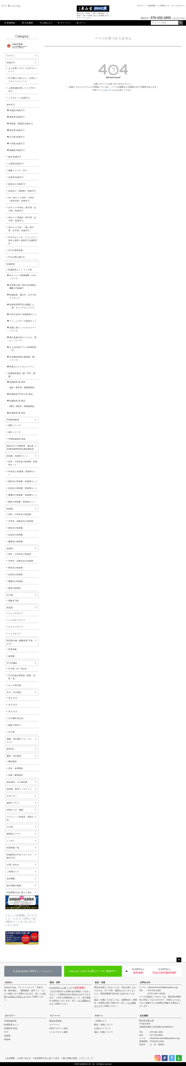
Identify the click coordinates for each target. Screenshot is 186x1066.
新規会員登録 (55, 1021)
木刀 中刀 (12, 705)
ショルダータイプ (16, 620)
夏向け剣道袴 (14, 588)
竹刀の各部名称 (15, 250)
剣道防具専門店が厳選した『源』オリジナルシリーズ (21, 306)
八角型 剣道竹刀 (15, 163)
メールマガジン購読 (58, 1032)
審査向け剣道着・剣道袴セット (22, 495)
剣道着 (10, 508)
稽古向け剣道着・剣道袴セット (22, 481)
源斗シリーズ (14, 432)
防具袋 (10, 607)
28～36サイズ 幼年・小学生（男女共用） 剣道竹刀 (21, 199)
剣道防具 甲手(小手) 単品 (21, 394)
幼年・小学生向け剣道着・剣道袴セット (22, 463)
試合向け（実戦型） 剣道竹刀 (22, 191)
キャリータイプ (15, 627)
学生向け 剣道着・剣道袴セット (22, 473)
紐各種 (11, 656)
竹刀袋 (10, 595)
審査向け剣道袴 (15, 581)
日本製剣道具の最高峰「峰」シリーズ (22, 358)
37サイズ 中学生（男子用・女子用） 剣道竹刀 (22, 209)
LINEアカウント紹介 (58, 1028)
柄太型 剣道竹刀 (17, 130)
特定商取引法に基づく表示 (19, 892)
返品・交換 (100, 982)
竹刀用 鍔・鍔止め (17, 668)
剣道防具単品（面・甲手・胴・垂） (22, 375)
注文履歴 (27, 23)
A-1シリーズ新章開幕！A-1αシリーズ (22, 277)
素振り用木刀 (14, 725)
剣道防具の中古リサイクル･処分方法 (20, 856)
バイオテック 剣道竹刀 (19, 98)
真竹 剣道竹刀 (14, 157)
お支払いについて (102, 1028)
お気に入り (46, 23)
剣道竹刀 (11, 62)
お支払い (9, 982)
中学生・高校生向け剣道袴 (20, 561)
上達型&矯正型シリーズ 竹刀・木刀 (22, 89)
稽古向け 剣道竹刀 (16, 184)
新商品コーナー (14, 834)
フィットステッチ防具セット (22, 321)
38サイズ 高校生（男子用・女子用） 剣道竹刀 (22, 219)
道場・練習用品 (15, 775)
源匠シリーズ (14, 425)
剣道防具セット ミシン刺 (20, 269)
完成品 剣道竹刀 (17, 110)
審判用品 (12, 761)
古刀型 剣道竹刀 (17, 137)
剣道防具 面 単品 (17, 382)
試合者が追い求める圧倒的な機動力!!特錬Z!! (22, 286)
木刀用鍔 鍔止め (15, 718)
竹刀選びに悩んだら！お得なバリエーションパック (22, 79)
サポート (99, 1015)
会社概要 (11, 878)
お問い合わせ (13, 864)
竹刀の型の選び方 (16, 257)
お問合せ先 (145, 982)
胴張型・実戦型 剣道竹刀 (21, 123)
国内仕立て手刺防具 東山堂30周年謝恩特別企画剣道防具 (20, 447)
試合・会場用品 (15, 768)
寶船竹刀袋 (13, 600)
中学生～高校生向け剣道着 (20, 521)
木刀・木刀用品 (14, 692)
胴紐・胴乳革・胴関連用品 (21, 406)
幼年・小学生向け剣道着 (19, 514)
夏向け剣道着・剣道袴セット (21, 502)
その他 (10, 827)
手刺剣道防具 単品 (16, 439)
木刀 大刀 (12, 698)
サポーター (12, 796)
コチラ (110, 90)
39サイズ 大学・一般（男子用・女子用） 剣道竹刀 (21, 229)
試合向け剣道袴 (15, 574)
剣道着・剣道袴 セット (17, 456)
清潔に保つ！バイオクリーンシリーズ (22, 329)
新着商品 (9, 23)
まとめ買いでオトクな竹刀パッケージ (22, 69)
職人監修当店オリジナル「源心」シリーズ (22, 339)
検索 (180, 23)
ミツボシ (11, 841)
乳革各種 (12, 649)
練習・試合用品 (14, 756)
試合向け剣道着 (15, 535)
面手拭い (11, 749)
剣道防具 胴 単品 (17, 401)
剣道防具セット (11, 1024)
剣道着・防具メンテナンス (19, 789)
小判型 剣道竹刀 (17, 143)
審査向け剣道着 (15, 541)
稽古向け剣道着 (15, 528)
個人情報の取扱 (14, 885)
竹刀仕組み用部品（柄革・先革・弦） (21, 677)
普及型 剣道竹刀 (17, 117)
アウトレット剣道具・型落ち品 (20, 818)
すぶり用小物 (14, 685)
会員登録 (151, 6)
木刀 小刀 (12, 711)
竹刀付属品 (12, 663)
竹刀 (6, 1032)
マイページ (63, 23)
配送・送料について (103, 1024)
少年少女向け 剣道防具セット (23, 314)
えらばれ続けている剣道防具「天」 (22, 348)
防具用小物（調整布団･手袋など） (20, 642)
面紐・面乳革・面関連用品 (21, 387)
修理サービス (13, 803)
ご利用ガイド (164, 6)
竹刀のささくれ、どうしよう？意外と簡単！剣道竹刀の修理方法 (22, 240)
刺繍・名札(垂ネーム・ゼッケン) (19, 740)
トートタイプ (14, 633)
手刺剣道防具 (13, 420)
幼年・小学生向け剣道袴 (19, 554)
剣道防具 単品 (10, 1028)
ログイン (141, 6)
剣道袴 (10, 548)
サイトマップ (87, 1058)
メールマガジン (178, 6)
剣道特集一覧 (13, 847)
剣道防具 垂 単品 (17, 413)
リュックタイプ (15, 613)
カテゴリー (10, 1015)
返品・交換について (103, 1032)
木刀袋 (11, 732)
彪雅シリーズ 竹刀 (17, 170)
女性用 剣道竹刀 (15, 177)
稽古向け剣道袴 (15, 567)
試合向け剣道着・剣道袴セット (22, 488)
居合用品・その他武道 (17, 782)
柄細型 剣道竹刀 (17, 150)
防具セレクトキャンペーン (21, 366)
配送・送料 (55, 982)
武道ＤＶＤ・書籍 (15, 810)
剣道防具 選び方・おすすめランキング (22, 296)
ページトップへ (179, 959)
